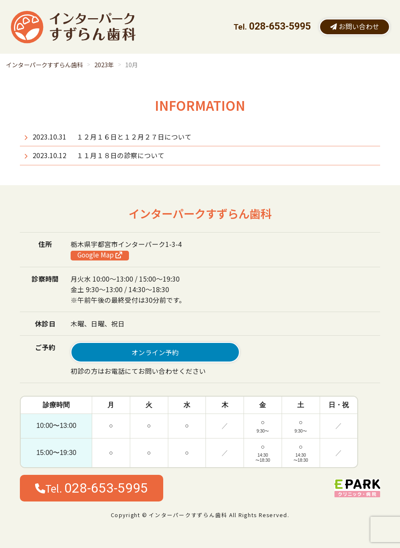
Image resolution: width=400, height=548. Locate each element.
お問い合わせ (354, 26)
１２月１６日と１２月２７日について (134, 137)
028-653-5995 (280, 26)
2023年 (104, 64)
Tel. (91, 488)
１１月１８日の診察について (120, 155)
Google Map (99, 255)
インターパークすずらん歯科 (44, 64)
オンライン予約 (155, 352)
